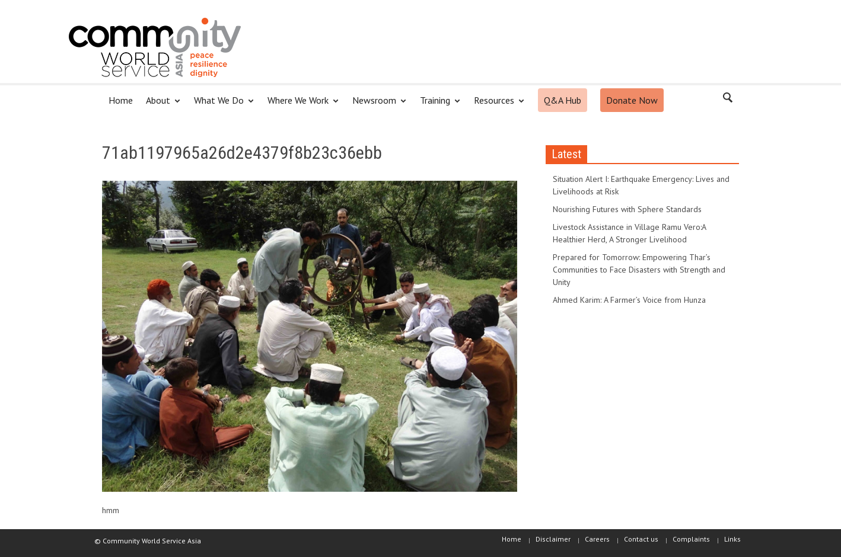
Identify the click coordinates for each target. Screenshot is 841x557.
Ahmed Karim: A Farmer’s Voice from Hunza (629, 299)
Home (121, 100)
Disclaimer (553, 538)
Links (732, 538)
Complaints (691, 538)
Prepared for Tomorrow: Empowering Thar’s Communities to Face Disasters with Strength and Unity (639, 269)
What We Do (220, 105)
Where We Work (300, 105)
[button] (727, 99)
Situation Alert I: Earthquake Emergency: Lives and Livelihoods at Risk (641, 185)
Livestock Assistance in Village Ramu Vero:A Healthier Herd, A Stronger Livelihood (629, 233)
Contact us (641, 538)
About (159, 105)
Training (436, 105)
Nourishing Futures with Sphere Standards (627, 209)
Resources (495, 105)
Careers (597, 538)
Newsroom (376, 105)
